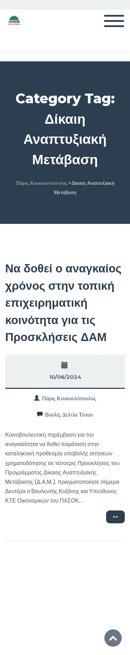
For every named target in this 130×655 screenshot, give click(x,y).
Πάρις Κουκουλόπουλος (69, 398)
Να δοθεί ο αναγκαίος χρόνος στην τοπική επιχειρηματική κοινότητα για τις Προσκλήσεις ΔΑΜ (63, 302)
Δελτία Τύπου (77, 414)
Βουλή (52, 414)
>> (115, 516)
